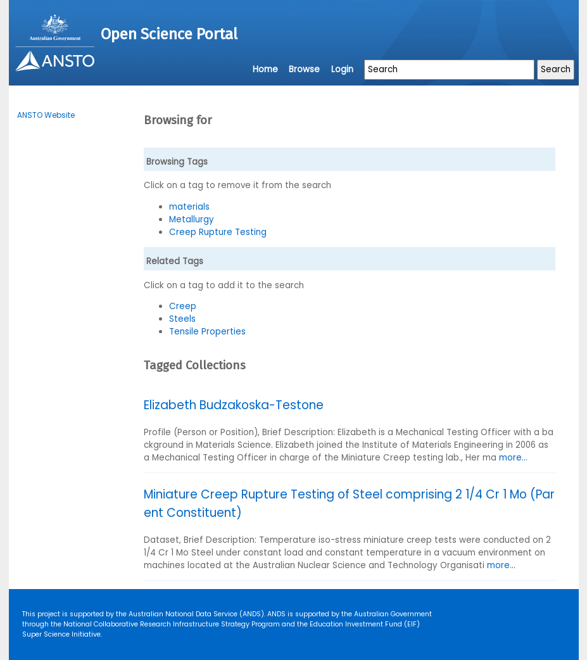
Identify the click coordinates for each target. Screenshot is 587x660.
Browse (304, 69)
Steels (182, 319)
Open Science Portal (169, 34)
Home (265, 69)
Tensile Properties (207, 332)
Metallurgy (191, 219)
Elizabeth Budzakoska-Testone (234, 405)
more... (513, 458)
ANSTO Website (46, 115)
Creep (182, 306)
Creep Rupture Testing (218, 232)
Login (342, 69)
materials (189, 207)
